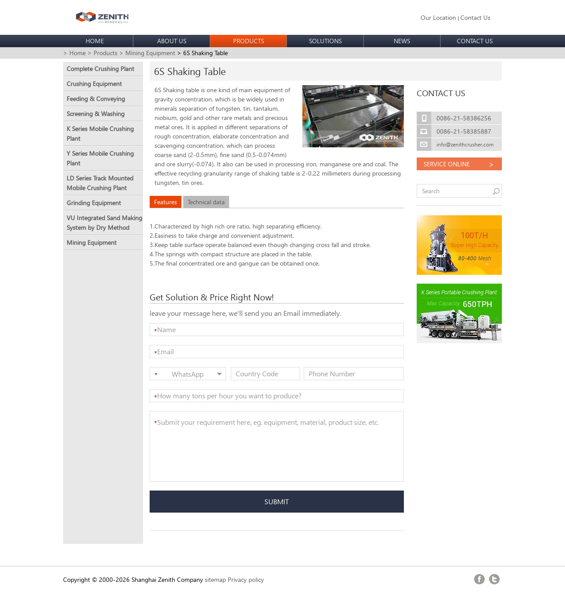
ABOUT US (171, 41)
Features (165, 202)
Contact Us (475, 17)
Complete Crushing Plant (100, 68)
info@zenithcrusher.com (465, 144)
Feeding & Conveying (96, 98)
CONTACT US (475, 41)
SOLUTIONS (325, 41)
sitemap (215, 579)
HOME (95, 41)
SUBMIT (276, 501)
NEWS (402, 41)
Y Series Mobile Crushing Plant (100, 158)
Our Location (438, 17)
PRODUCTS (248, 41)
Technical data (206, 202)
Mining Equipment (92, 242)
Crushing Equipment (94, 83)
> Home (74, 53)
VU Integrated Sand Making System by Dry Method (104, 223)
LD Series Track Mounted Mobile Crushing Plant (100, 183)
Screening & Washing (95, 113)
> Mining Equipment (147, 53)
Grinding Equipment (94, 203)
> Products (102, 53)
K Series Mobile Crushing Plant (100, 133)
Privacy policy (246, 579)
